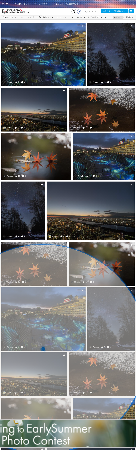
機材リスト (48, 17)
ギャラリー (118, 17)
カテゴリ (80, 17)
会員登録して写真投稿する (67, 4)
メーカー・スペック (64, 17)
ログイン (95, 11)
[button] (131, 11)
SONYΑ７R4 (101, 17)
